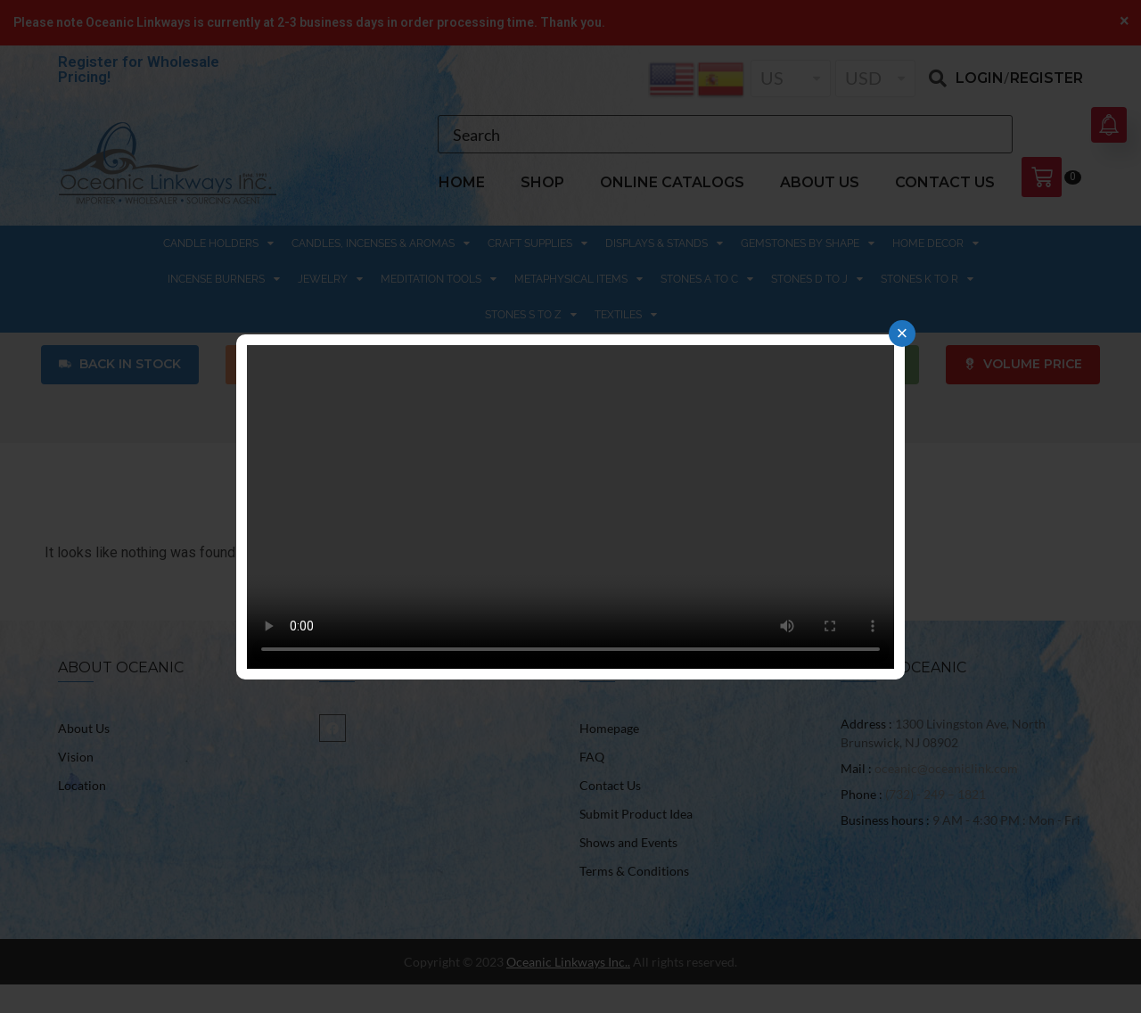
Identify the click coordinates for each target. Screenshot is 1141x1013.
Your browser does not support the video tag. (570, 507)
